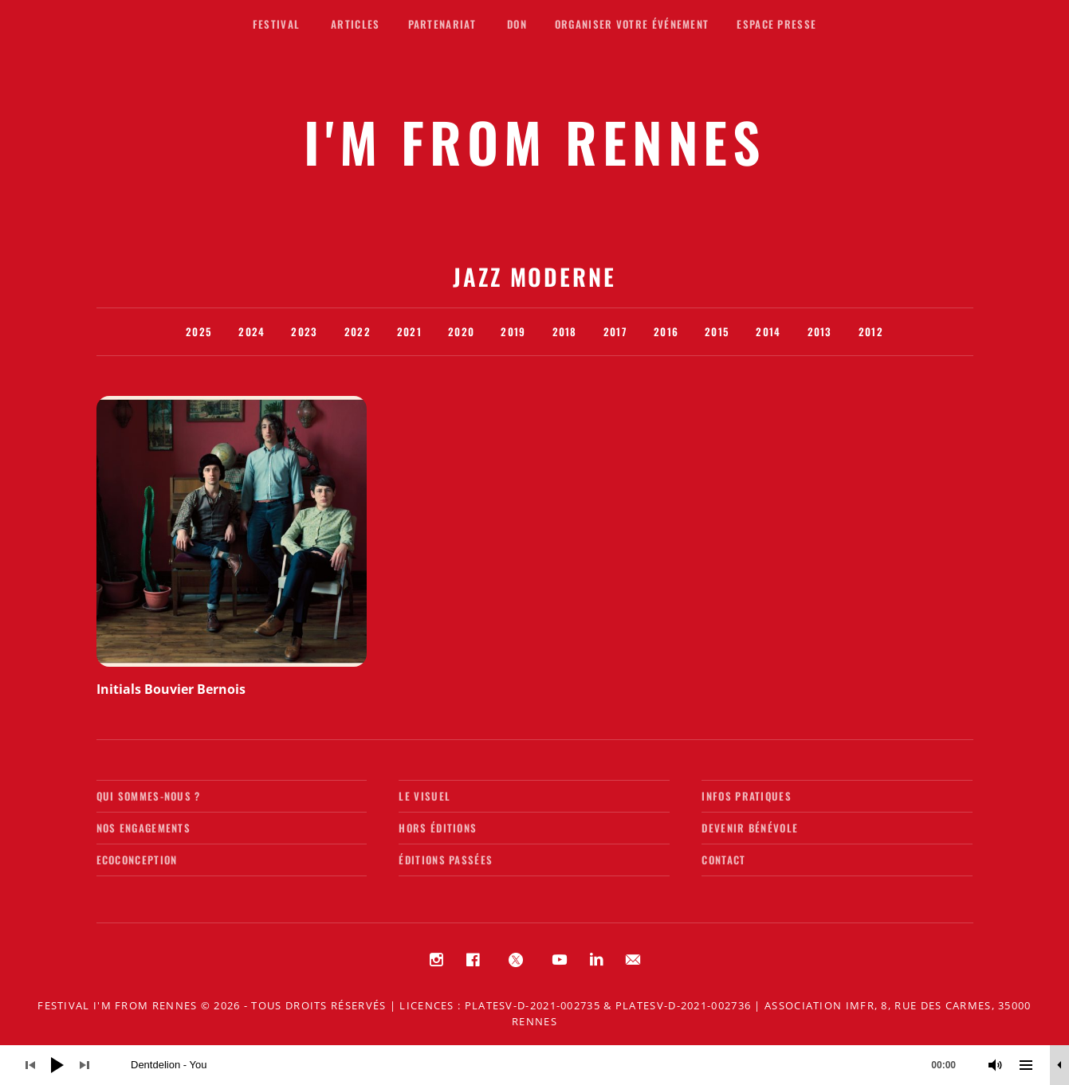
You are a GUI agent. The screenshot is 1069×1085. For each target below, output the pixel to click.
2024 (251, 331)
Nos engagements (143, 828)
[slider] (551, 1065)
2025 (199, 331)
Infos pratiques (747, 796)
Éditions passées (446, 860)
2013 (820, 331)
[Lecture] (57, 1065)
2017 (615, 331)
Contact (723, 860)
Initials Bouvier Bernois (171, 689)
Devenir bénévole (750, 828)
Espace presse (776, 24)
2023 (304, 331)
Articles (355, 24)
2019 (513, 331)
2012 (871, 331)
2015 (717, 331)
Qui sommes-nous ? (148, 796)
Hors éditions (438, 828)
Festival (276, 24)
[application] (534, 1065)
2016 (666, 331)
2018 (564, 331)
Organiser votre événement (632, 24)
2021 (409, 331)
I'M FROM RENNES (534, 141)
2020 (461, 331)
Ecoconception (137, 860)
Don (517, 24)
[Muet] (995, 1065)
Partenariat (442, 24)
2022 (357, 331)
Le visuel (424, 796)
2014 (768, 331)
